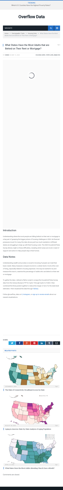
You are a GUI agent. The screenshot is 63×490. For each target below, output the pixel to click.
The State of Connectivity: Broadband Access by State (25, 390)
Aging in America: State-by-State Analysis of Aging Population (28, 429)
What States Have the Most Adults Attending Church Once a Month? (30, 468)
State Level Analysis (53, 55)
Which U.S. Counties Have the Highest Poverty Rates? (31, 5)
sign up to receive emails (40, 294)
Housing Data (40, 55)
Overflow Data (31, 16)
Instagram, (26, 294)
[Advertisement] (31, 318)
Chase (7, 55)
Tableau (35, 289)
